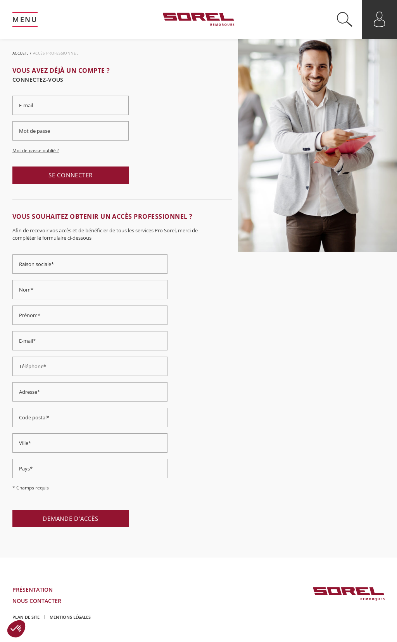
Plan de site (26, 617)
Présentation (32, 589)
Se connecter (70, 175)
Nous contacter (36, 600)
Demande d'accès (70, 518)
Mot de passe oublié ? (35, 150)
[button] (16, 629)
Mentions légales (70, 617)
